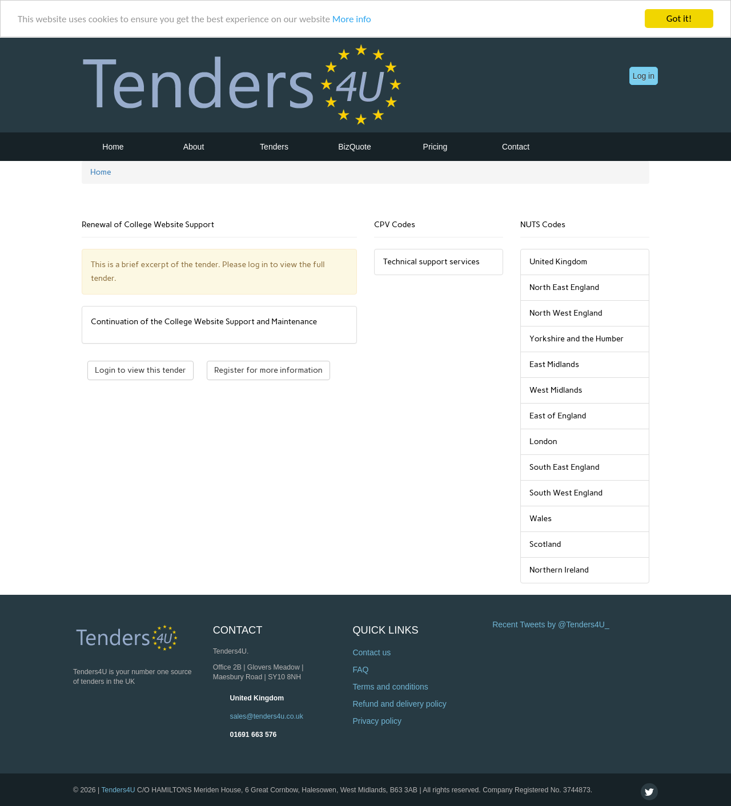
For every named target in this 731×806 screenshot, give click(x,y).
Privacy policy (376, 721)
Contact (515, 146)
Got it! (679, 19)
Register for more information (268, 370)
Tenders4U (118, 790)
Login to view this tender (140, 370)
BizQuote (354, 146)
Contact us (371, 652)
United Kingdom (257, 698)
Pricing (435, 146)
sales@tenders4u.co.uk (266, 716)
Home (112, 146)
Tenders (274, 146)
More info (351, 19)
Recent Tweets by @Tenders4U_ (550, 624)
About (193, 146)
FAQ (360, 669)
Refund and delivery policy (399, 703)
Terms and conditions (390, 686)
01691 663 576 (253, 734)
